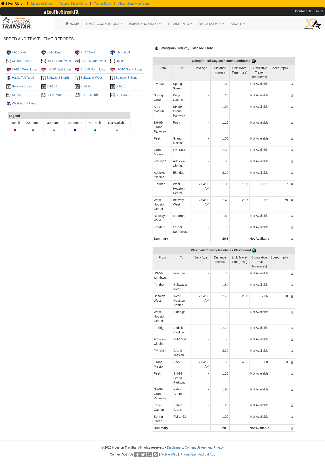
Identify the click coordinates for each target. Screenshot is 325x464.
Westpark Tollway (24, 103)
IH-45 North (88, 52)
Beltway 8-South (127, 77)
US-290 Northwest (93, 61)
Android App (206, 454)
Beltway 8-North (57, 77)
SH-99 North (89, 95)
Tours (319, 11)
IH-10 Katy (19, 52)
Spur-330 (122, 95)
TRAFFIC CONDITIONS (104, 23)
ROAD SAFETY (211, 23)
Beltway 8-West (91, 77)
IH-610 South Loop (129, 69)
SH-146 (121, 86)
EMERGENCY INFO (145, 23)
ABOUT (238, 23)
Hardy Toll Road (23, 77)
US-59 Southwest (58, 61)
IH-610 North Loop (93, 69)
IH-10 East (53, 52)
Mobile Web (169, 454)
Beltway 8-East (22, 86)
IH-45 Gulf (123, 52)
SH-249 (17, 95)
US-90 (120, 61)
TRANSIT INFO (179, 23)
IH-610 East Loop (58, 69)
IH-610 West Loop (24, 69)
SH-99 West (54, 95)
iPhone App (188, 454)
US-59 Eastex (21, 61)
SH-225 (85, 86)
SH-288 (51, 86)
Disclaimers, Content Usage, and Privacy (195, 447)
